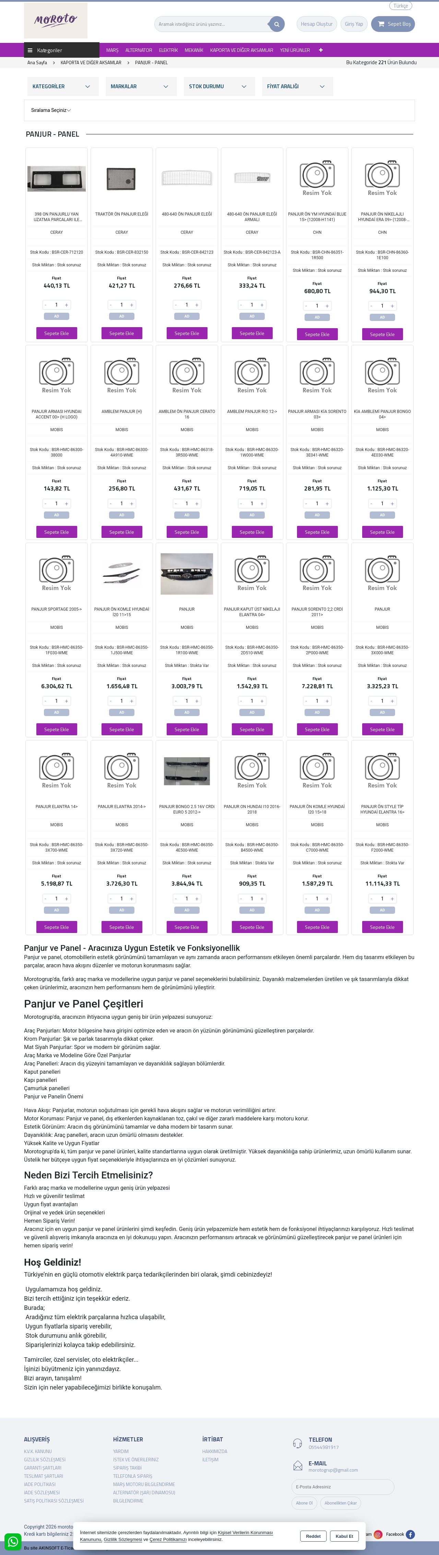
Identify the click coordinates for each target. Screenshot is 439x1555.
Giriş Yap (354, 24)
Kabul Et (344, 1536)
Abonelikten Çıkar (341, 1503)
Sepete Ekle (56, 333)
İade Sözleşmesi (42, 1492)
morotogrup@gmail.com (333, 1469)
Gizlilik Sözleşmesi (45, 1459)
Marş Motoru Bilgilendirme (144, 1484)
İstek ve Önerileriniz (136, 1459)
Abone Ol (304, 1503)
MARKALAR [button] (141, 86)
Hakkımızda (214, 1451)
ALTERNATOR (139, 50)
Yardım (121, 1451)
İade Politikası (40, 1484)
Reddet (313, 1536)
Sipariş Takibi (127, 1467)
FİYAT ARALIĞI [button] (297, 86)
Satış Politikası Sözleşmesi (54, 1500)
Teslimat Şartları (43, 1476)
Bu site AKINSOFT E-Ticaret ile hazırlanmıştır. (68, 1548)
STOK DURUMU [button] (219, 86)
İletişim (210, 1459)
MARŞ (112, 50)
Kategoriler (45, 50)
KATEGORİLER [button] (63, 86)
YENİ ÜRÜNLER (295, 50)
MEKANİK (194, 50)
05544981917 (324, 1447)
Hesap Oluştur (317, 24)
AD (56, 316)
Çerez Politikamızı (168, 1539)
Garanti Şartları (42, 1467)
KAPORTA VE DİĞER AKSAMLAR (241, 50)
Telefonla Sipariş (132, 1476)
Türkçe (400, 6)
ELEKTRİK (168, 50)
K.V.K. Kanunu (38, 1451)
